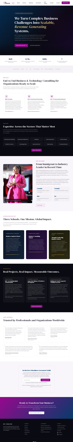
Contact (58, 2)
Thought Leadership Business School (46, 429)
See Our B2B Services (9, 111)
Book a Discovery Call (21, 45)
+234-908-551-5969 (61, 428)
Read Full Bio (41, 205)
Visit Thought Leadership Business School (59, 255)
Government (38, 2)
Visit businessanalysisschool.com (13, 254)
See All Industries (36, 150)
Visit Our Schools (54, 111)
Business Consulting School (46, 427)
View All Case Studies (36, 306)
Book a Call (65, 2)
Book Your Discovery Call (36, 412)
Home (13, 2)
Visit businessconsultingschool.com (36, 251)
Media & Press (27, 432)
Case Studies (45, 2)
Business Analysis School (45, 425)
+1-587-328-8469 (60, 427)
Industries (31, 2)
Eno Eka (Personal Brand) (45, 431)
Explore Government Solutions (34, 111)
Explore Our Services (35, 45)
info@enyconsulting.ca (61, 425)
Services (24, 2)
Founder (51, 2)
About (18, 2)
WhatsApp (59, 430)
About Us (26, 425)
